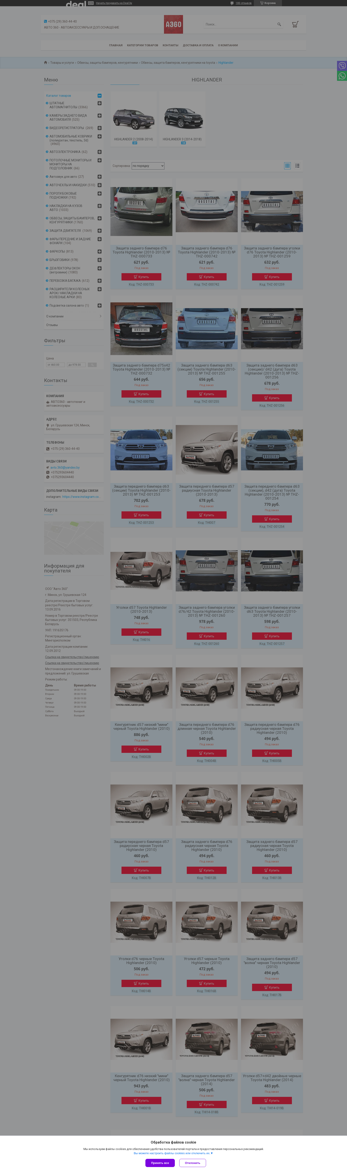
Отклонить (192, 1163)
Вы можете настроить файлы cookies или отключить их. (172, 1153)
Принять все (160, 1163)
